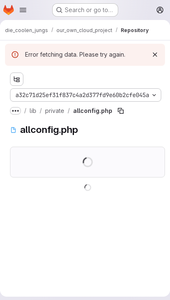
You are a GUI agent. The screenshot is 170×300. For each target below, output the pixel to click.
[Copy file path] (120, 111)
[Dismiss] (155, 55)
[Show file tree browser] (16, 79)
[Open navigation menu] (23, 10)
